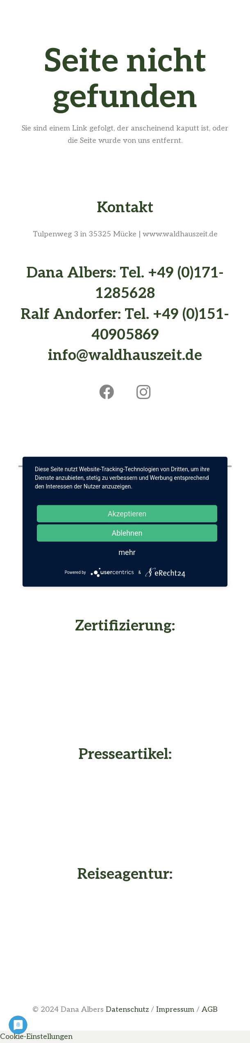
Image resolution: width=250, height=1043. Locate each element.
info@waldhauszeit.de (125, 355)
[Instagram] (143, 392)
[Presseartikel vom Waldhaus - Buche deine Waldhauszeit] (125, 812)
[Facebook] (106, 392)
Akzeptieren (127, 513)
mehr (126, 552)
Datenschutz (127, 1009)
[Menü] (125, 14)
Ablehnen (126, 532)
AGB (210, 1009)
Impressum (175, 1009)
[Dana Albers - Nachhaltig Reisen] (125, 933)
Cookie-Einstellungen (36, 1036)
